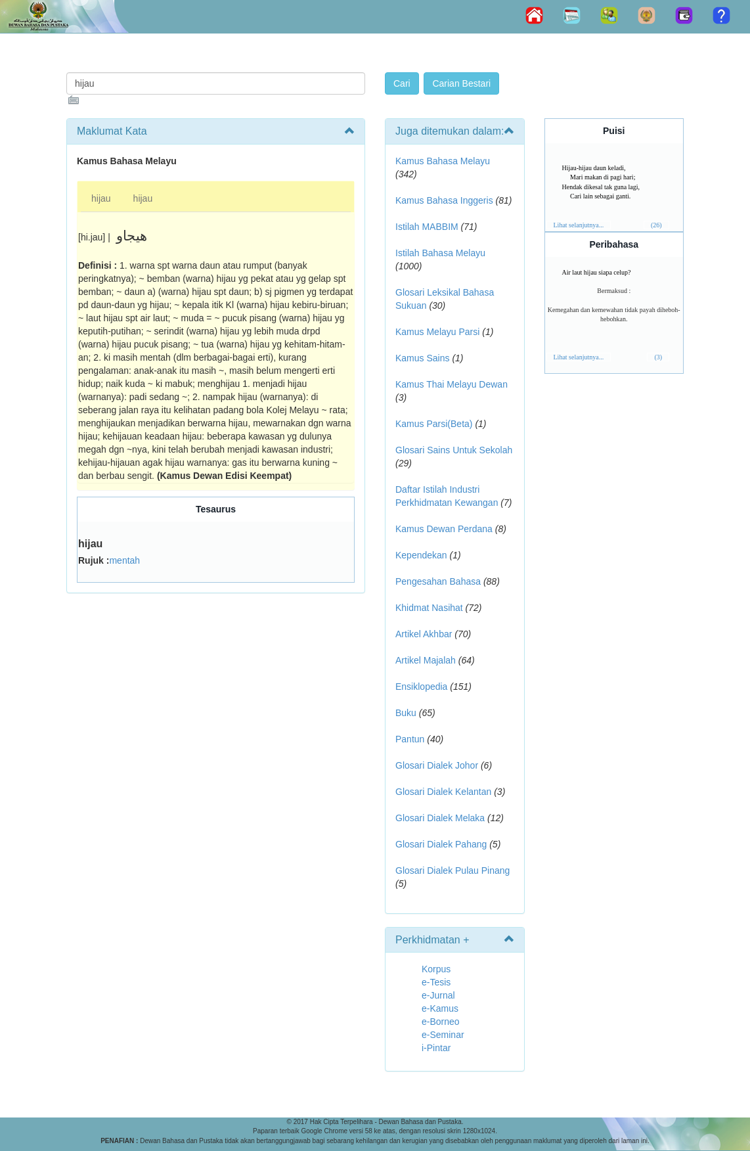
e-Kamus (440, 1008)
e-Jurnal (438, 995)
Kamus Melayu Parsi (437, 332)
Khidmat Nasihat (429, 607)
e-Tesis (436, 982)
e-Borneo (441, 1021)
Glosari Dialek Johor (436, 765)
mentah (124, 560)
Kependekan (421, 555)
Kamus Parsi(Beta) (433, 423)
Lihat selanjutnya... (579, 225)
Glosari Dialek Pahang (441, 844)
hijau (101, 198)
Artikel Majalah (425, 660)
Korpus (436, 969)
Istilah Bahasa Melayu (440, 253)
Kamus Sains (422, 358)
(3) (658, 357)
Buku (405, 713)
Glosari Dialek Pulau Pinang (452, 870)
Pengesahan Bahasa (438, 581)
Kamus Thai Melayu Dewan (451, 384)
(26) (656, 225)
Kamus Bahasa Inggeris (444, 200)
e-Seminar (443, 1034)
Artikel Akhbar (423, 634)
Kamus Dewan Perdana (444, 529)
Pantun (409, 739)
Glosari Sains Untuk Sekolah (453, 450)
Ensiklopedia (421, 686)
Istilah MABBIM (426, 226)
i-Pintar (436, 1048)
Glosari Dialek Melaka (440, 818)
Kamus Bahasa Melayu (442, 161)
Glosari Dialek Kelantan (443, 791)
